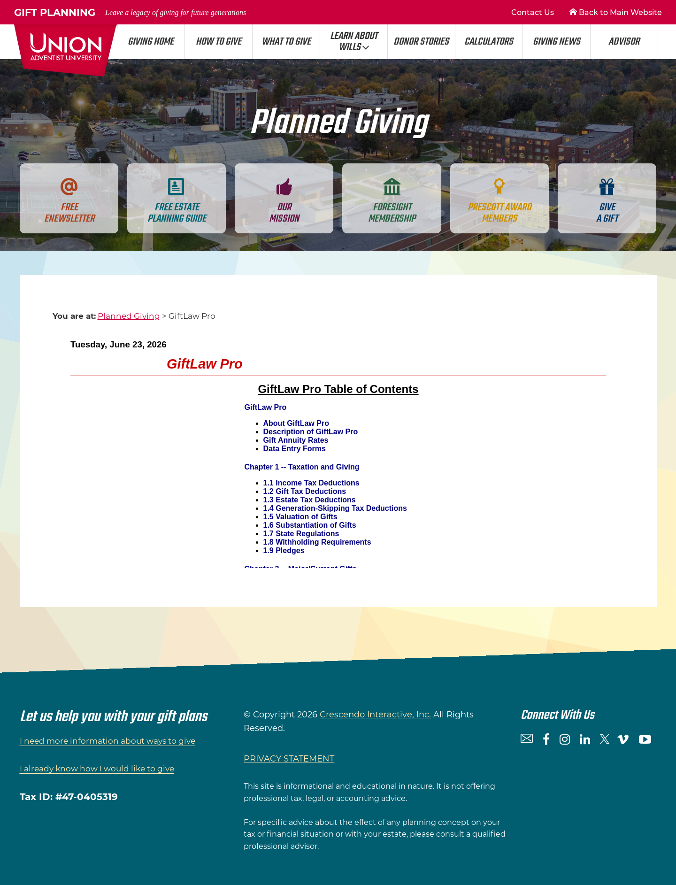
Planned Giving (129, 316)
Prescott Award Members (499, 201)
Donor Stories (421, 41)
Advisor (623, 41)
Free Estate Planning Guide (176, 201)
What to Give (286, 41)
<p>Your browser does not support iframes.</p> (338, 450)
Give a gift (607, 201)
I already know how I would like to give (97, 768)
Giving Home (151, 41)
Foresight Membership (391, 201)
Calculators (488, 41)
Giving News (556, 41)
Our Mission (284, 201)
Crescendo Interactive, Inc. (375, 714)
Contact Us (532, 12)
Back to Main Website (615, 12)
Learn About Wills (353, 42)
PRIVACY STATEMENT (289, 759)
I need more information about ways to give (107, 741)
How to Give (218, 41)
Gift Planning (130, 12)
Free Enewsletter (69, 201)
